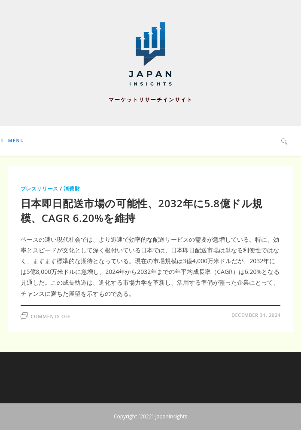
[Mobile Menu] (12, 141)
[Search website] (284, 141)
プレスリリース (39, 188)
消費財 (72, 188)
